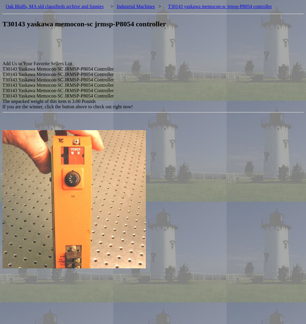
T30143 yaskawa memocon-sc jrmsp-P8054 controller (220, 6)
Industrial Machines (136, 6)
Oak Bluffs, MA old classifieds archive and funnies (55, 6)
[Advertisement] (111, 47)
